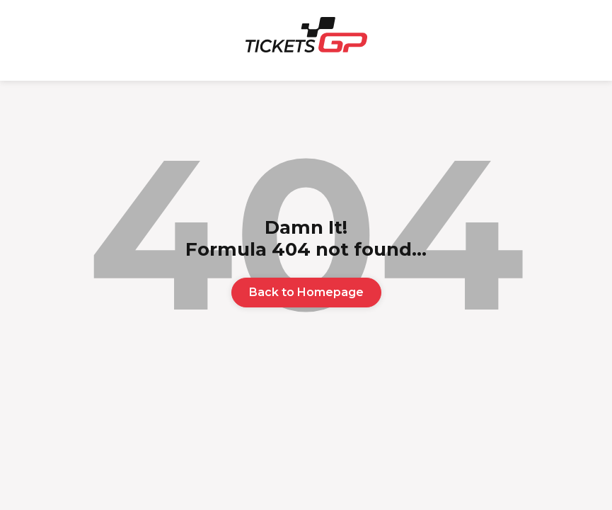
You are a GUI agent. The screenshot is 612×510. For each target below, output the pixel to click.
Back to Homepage (306, 292)
